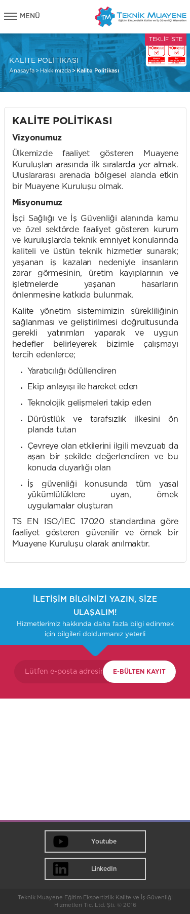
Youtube (104, 841)
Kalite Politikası (98, 71)
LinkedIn (104, 869)
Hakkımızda (55, 71)
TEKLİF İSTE (165, 39)
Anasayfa (21, 71)
